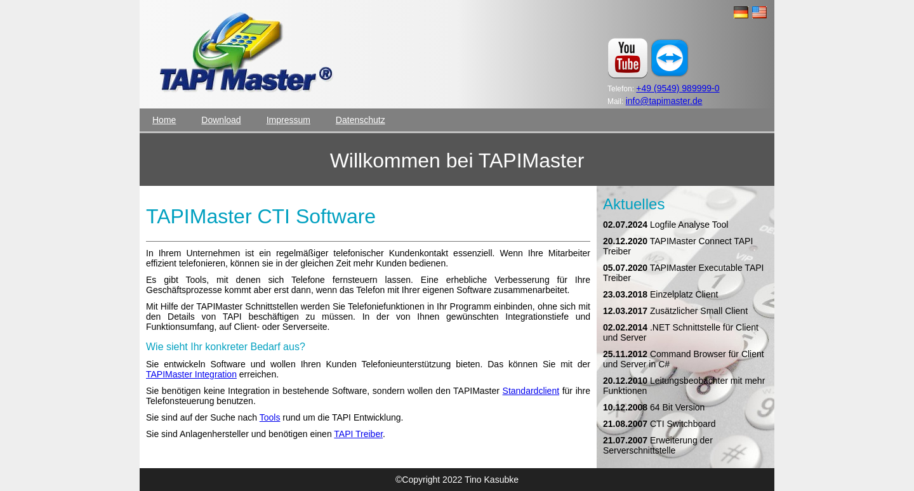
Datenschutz (360, 120)
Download (221, 120)
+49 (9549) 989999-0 (677, 88)
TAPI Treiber (358, 434)
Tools (270, 417)
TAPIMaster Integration (191, 374)
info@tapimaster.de (664, 101)
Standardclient (531, 391)
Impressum (288, 120)
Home (164, 120)
